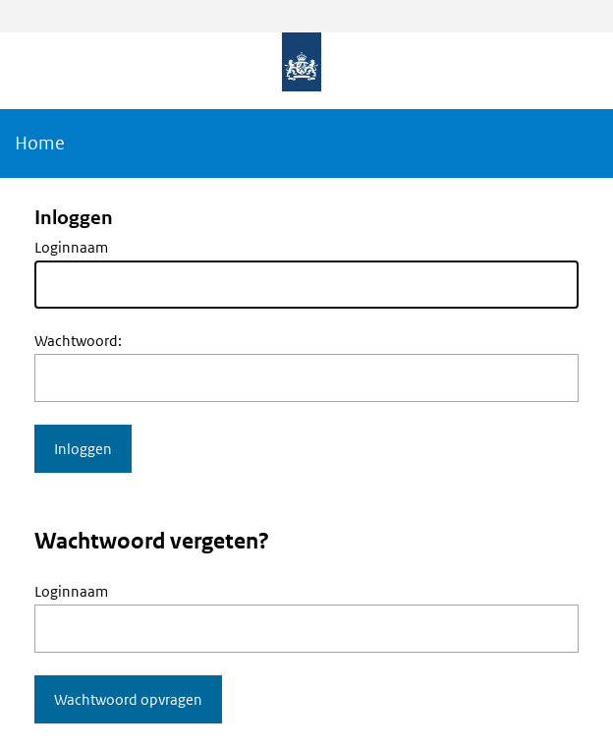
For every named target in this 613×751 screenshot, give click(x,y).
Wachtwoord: (78, 340)
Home (40, 143)
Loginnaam (71, 247)
